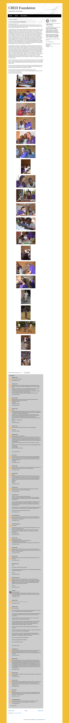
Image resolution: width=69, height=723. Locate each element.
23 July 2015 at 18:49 (15, 422)
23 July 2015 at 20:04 (15, 462)
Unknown (14, 377)
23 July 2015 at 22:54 (15, 552)
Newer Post (11, 710)
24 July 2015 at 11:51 (15, 645)
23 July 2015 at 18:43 (15, 380)
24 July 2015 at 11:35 (15, 596)
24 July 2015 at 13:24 (15, 655)
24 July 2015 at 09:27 (15, 574)
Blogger (44, 719)
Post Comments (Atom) (17, 713)
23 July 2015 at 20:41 (15, 511)
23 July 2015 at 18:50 (15, 431)
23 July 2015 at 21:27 (15, 520)
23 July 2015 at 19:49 (15, 451)
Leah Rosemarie (15, 523)
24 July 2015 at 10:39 (15, 587)
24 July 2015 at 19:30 (15, 676)
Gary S (13, 455)
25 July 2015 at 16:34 (15, 696)
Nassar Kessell (15, 577)
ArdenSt (36, 719)
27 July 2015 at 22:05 (15, 703)
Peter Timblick (14, 515)
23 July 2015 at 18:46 (15, 405)
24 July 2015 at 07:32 (15, 560)
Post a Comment (14, 705)
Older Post (40, 710)
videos (16, 15)
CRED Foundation (21, 8)
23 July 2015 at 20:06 (15, 469)
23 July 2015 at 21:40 (15, 544)
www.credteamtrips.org (49, 41)
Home (10, 15)
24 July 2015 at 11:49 (15, 603)
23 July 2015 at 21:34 (15, 534)
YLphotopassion (15, 699)
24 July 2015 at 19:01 (15, 669)
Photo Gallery (24, 15)
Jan (12, 590)
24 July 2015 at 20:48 (15, 686)
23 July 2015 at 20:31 (15, 491)
